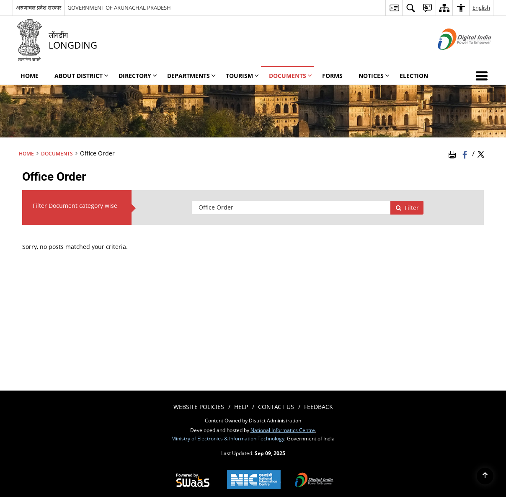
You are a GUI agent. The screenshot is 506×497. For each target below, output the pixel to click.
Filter (407, 208)
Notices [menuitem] (374, 76)
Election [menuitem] (414, 76)
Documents (57, 153)
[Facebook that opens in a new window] (465, 153)
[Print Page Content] (453, 153)
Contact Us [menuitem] (276, 407)
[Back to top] (485, 476)
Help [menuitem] (241, 407)
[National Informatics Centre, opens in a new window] (254, 480)
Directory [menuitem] (138, 76)
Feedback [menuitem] (318, 407)
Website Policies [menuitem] (198, 407)
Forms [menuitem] (332, 76)
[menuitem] (393, 8)
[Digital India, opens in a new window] (314, 480)
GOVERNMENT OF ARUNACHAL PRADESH (119, 7)
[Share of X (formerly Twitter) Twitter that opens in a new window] (480, 153)
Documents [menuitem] (290, 76)
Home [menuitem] (30, 76)
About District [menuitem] (81, 76)
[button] (483, 75)
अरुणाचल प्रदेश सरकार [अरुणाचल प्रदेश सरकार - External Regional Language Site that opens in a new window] (38, 7)
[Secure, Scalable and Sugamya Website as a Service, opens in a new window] (193, 480)
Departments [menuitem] (191, 76)
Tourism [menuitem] (242, 76)
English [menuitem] (481, 7)
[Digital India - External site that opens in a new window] (454, 57)
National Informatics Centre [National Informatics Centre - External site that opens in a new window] (282, 430)
